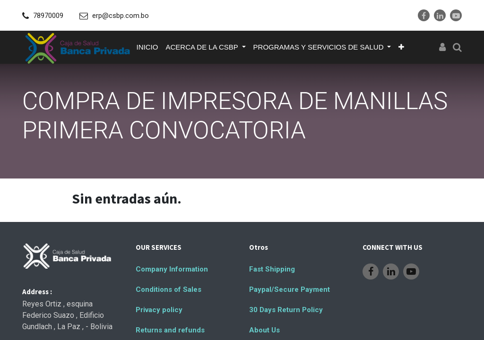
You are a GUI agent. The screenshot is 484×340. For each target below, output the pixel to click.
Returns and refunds (170, 330)
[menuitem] (147, 47)
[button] (401, 47)
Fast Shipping (272, 269)
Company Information (172, 269)
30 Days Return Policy (286, 310)
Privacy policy (159, 310)
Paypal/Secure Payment (289, 289)
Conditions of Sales (168, 289)
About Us (264, 330)
